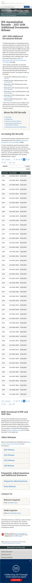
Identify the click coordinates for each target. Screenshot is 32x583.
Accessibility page (17, 536)
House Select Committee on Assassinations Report (13, 124)
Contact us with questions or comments (11, 543)
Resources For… (6, 554)
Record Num (13, 173)
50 (21, 159)
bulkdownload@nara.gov (14, 430)
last (14, 162)
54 (2, 162)
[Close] (30, 561)
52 (26, 159)
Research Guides (6, 557)
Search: (5, 166)
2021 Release (9, 466)
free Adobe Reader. (20, 533)
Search (27, 7)
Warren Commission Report (13, 121)
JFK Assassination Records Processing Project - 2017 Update (14, 60)
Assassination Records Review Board (15, 127)
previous (7, 159)
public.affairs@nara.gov (14, 513)
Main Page (8, 117)
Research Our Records (11, 13)
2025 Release (9, 450)
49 (19, 159)
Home (2, 13)
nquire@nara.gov (13, 502)
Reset (28, 169)
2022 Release (9, 460)
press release (8, 82)
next (10, 162)
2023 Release (9, 455)
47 (14, 159)
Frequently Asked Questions (15, 481)
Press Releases (10, 486)
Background (8, 119)
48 (16, 159)
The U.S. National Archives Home (13, 3)
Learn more (16, 580)
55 (4, 162)
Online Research (6, 552)
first (3, 159)
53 (29, 159)
